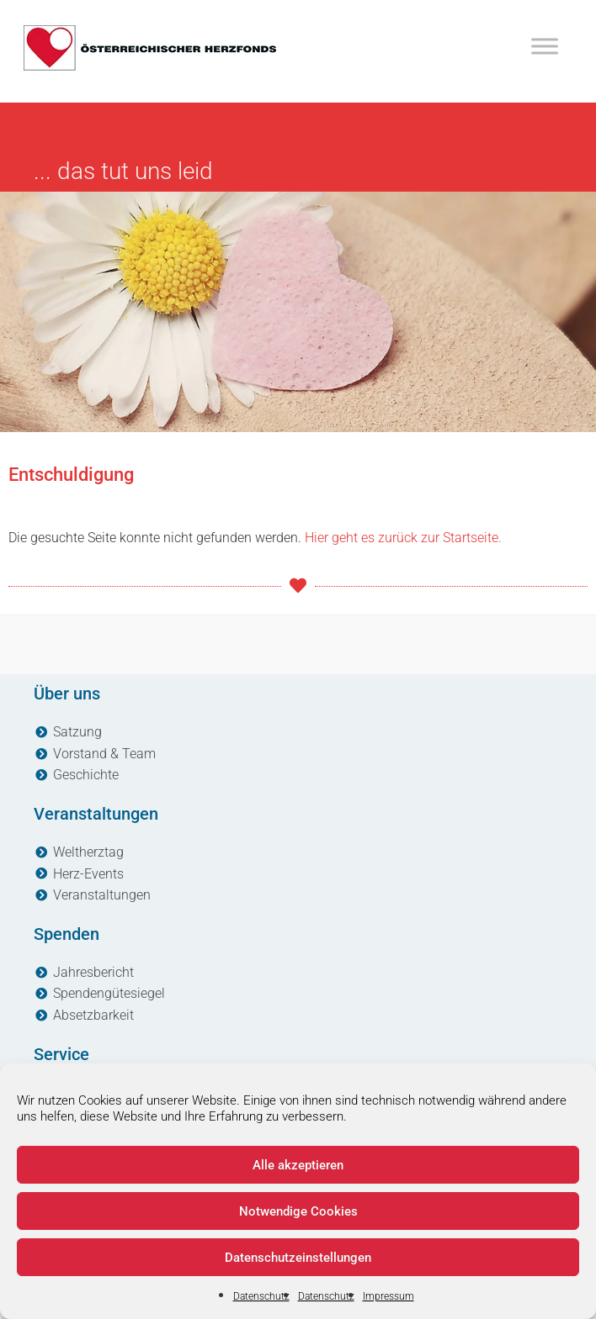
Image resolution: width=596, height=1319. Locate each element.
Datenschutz (261, 1296)
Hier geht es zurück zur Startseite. (403, 538)
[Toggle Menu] (544, 46)
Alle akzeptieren (298, 1165)
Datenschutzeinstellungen (298, 1257)
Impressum (388, 1296)
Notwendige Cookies (298, 1211)
